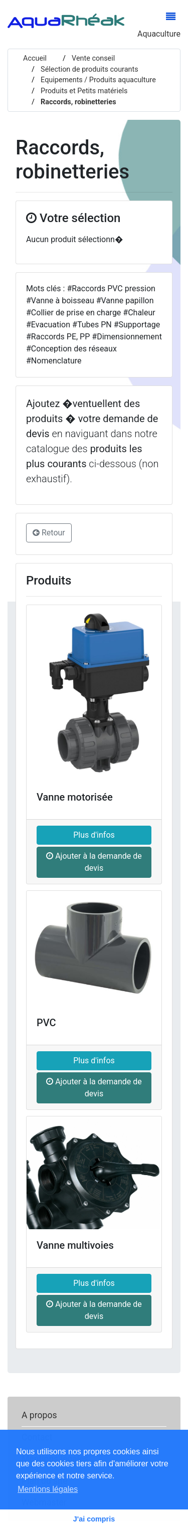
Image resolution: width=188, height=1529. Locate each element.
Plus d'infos (94, 835)
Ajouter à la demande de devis (94, 862)
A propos (39, 1415)
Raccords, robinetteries (77, 102)
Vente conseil (92, 58)
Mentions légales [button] (48, 1489)
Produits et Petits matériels (83, 91)
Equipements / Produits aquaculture (97, 80)
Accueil (35, 58)
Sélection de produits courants (88, 69)
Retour (49, 532)
